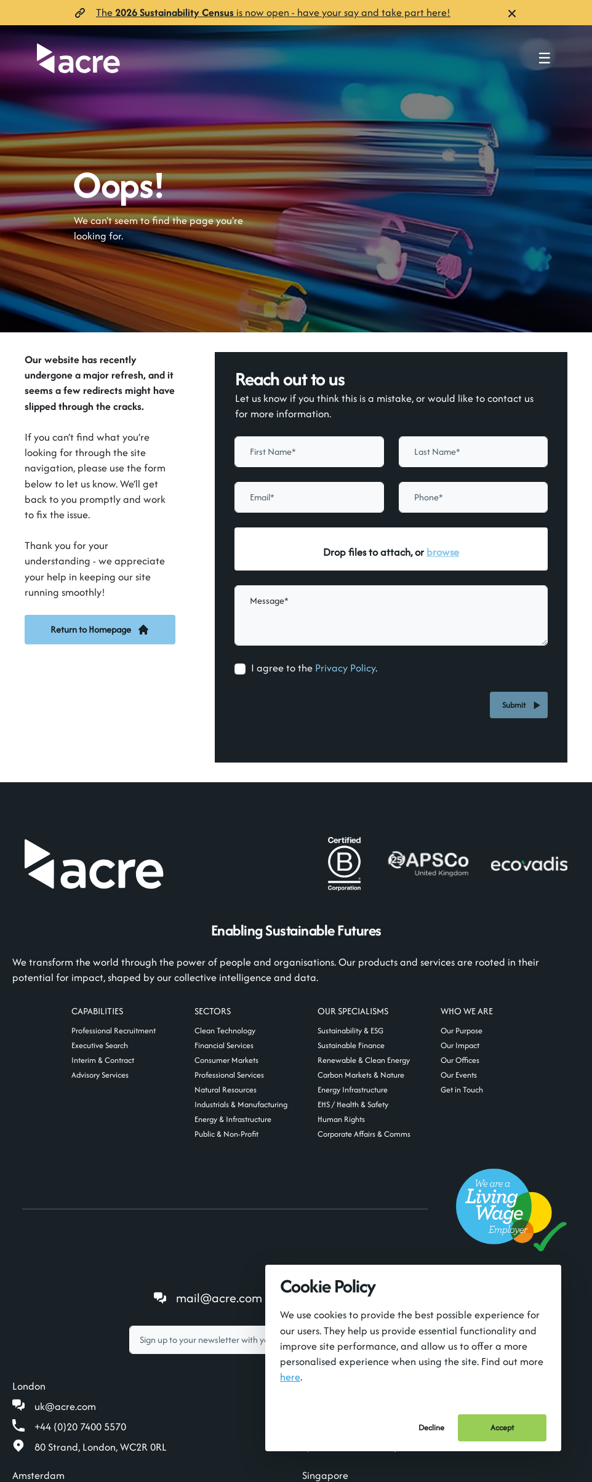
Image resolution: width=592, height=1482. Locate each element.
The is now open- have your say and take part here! (273, 12)
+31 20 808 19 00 (72, 1397)
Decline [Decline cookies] (431, 1427)
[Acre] (78, 58)
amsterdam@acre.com (86, 1377)
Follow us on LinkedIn (365, 1179)
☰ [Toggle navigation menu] (544, 58)
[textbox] (257, 1222)
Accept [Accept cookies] (502, 1427)
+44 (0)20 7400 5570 (80, 1308)
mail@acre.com (219, 1179)
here (290, 1376)
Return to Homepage (100, 629)
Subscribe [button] (418, 1221)
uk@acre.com (65, 1288)
